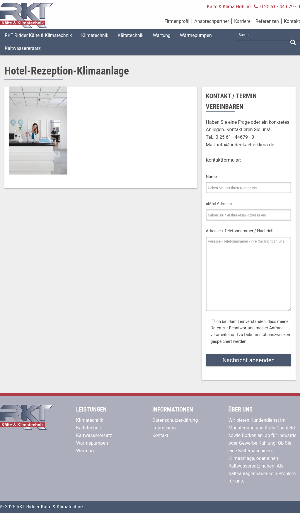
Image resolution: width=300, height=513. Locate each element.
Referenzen (267, 21)
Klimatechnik (94, 35)
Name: (212, 176)
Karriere (242, 21)
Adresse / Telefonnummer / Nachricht (240, 230)
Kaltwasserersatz (23, 48)
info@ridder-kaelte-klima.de (245, 145)
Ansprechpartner (211, 21)
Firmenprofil (177, 21)
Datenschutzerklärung (175, 420)
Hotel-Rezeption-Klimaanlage (66, 71)
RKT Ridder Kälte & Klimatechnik (38, 35)
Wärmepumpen (196, 35)
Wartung (162, 35)
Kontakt (292, 21)
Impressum (164, 428)
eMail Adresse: (219, 203)
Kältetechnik (131, 35)
